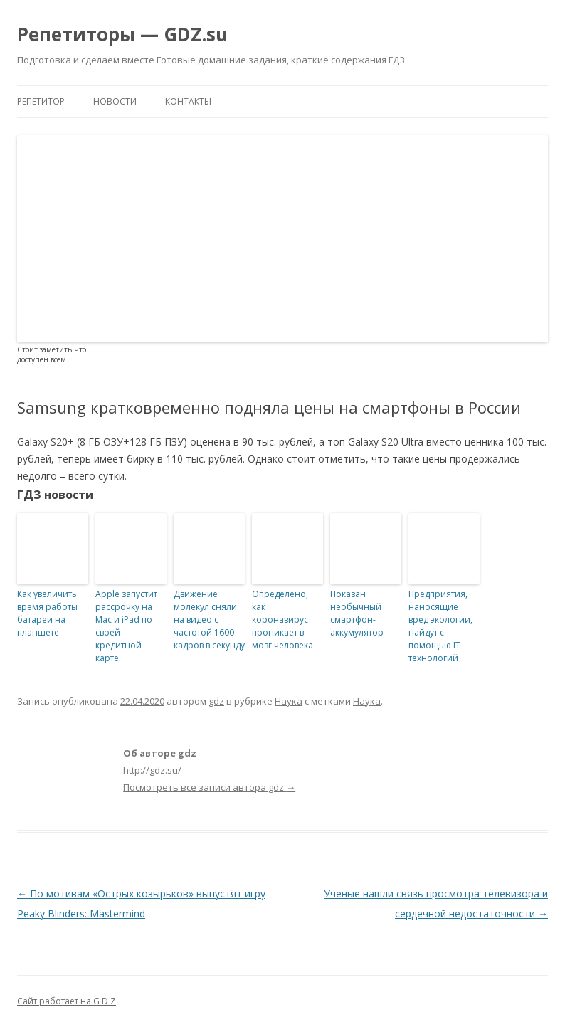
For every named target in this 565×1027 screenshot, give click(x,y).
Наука (288, 701)
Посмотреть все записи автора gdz (209, 787)
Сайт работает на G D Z (66, 1001)
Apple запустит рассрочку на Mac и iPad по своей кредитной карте (126, 626)
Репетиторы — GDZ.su (122, 34)
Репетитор (41, 101)
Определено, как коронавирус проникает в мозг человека (282, 619)
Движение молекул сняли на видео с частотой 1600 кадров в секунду (209, 619)
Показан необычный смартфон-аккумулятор (357, 613)
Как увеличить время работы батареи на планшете (47, 613)
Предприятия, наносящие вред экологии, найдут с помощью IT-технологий (440, 626)
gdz (216, 701)
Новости (115, 101)
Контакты (188, 101)
